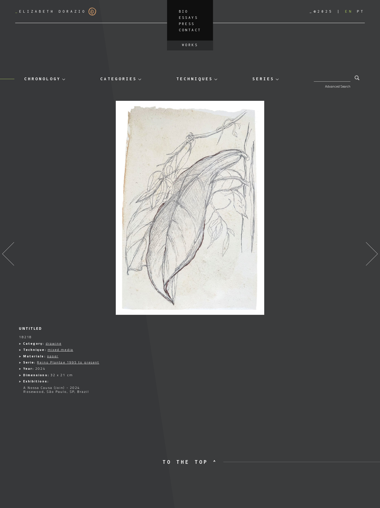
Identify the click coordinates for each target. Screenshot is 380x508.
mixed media (60, 349)
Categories (118, 78)
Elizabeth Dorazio (55, 11)
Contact (190, 30)
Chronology (42, 78)
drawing (54, 343)
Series (263, 78)
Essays (188, 17)
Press (187, 24)
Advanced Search (337, 86)
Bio (183, 11)
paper (53, 356)
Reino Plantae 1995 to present (68, 362)
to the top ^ (190, 462)
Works (190, 45)
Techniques (194, 78)
